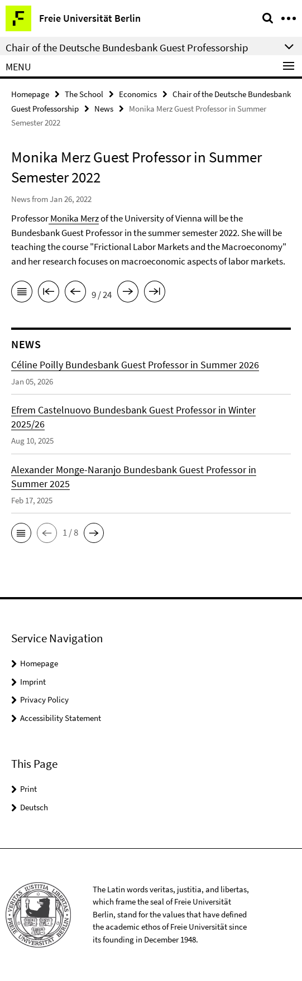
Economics (138, 94)
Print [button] (28, 788)
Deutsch (34, 807)
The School (84, 94)
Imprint (33, 681)
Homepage (30, 94)
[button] (21, 533)
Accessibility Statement (60, 718)
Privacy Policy (44, 699)
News (103, 108)
